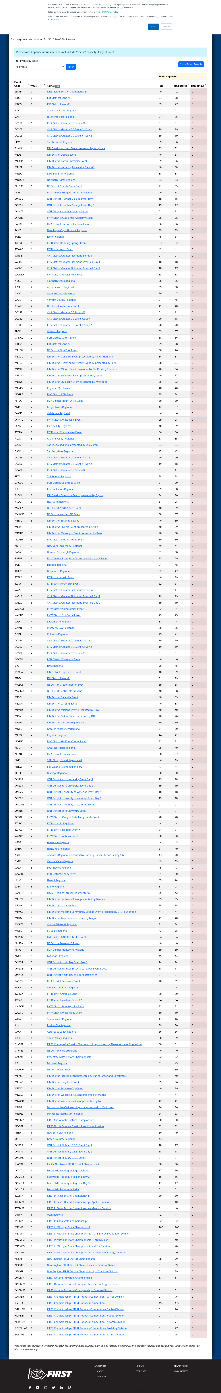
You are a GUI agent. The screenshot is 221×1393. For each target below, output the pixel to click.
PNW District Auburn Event (62, 836)
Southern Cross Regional (61, 281)
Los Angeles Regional (59, 867)
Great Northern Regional (61, 747)
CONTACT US (100, 1376)
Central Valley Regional (60, 861)
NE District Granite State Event (64, 186)
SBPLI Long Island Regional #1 (64, 760)
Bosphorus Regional (58, 571)
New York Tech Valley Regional (64, 546)
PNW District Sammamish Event (65, 609)
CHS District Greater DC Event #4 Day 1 (69, 457)
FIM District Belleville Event (62, 697)
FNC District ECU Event (60, 394)
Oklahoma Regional (58, 413)
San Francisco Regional (60, 451)
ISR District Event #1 (58, 98)
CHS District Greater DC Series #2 (66, 312)
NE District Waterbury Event (63, 306)
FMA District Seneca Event (62, 754)
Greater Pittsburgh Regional (63, 552)
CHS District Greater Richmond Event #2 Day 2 (73, 602)
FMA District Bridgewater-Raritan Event (69, 192)
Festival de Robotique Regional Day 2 (68, 1176)
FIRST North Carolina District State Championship (75, 1126)
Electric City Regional (59, 426)
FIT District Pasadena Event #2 (64, 1000)
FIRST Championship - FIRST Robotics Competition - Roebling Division (87, 1328)
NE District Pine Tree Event (62, 350)
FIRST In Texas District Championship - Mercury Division (79, 1208)
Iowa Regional (55, 665)
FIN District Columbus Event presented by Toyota (75, 495)
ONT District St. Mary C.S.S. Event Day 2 (69, 1151)
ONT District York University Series (67, 811)
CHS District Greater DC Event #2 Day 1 (69, 318)
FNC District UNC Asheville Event (65, 539)
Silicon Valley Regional (60, 1038)
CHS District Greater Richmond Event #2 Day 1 (73, 596)
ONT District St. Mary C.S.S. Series (66, 1158)
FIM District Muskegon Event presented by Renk (74, 533)
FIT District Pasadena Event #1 (64, 829)
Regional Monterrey (58, 388)
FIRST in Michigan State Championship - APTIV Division (78, 1246)
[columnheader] (22, 84)
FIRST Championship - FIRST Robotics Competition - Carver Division (85, 1296)
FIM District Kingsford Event (63, 1082)
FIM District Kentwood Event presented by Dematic (76, 899)
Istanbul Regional (57, 564)
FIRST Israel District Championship (67, 91)
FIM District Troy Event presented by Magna (72, 918)
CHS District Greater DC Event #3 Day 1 (69, 640)
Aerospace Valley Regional (62, 1031)
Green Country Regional (61, 1139)
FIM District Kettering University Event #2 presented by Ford (81, 363)
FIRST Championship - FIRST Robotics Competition (76, 1303)
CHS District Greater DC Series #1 (66, 123)
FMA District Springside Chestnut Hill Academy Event (77, 558)
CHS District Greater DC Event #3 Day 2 (69, 646)
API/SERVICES (100, 1366)
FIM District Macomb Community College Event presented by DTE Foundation (91, 911)
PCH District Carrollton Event (63, 659)
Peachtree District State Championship (69, 1057)
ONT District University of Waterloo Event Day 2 (74, 798)
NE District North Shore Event (64, 508)
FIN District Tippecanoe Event (64, 672)
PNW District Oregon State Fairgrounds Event (73, 817)
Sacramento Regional (59, 621)
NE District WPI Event (59, 1069)
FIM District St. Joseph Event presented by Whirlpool (77, 381)
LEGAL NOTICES (181, 1371)
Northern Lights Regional (61, 180)
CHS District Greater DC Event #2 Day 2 (69, 325)
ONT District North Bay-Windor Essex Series (72, 975)
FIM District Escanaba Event (63, 520)
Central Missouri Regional (62, 924)
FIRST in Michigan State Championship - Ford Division (78, 1240)
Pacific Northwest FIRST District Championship (73, 1164)
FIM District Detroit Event (61, 154)
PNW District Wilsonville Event (64, 419)
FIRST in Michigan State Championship (69, 1227)
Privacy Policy (109, 12)
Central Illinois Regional (60, 489)
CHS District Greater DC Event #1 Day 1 (69, 129)
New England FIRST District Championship (71, 1259)
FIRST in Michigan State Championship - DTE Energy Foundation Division (88, 1233)
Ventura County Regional (61, 299)
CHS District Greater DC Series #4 (66, 470)
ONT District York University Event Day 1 (70, 779)
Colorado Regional (57, 634)
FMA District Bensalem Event (63, 981)
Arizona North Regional (60, 287)
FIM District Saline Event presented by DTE (71, 716)
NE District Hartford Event (62, 1050)
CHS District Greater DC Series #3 (66, 653)
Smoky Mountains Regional (62, 987)
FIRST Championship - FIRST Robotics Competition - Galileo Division (85, 1309)
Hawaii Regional (56, 880)
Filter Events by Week (26, 60)
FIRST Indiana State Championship (67, 1221)
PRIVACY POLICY (181, 1366)
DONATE (140, 1366)
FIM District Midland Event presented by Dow (73, 710)
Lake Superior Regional (60, 173)
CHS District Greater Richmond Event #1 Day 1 (73, 262)
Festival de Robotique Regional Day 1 (68, 1170)
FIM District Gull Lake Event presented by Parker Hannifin (80, 356)
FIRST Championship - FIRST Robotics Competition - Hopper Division (86, 1315)
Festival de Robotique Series (63, 1189)
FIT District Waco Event (60, 249)
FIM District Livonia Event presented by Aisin (72, 527)
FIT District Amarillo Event (62, 994)
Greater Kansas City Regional (63, 729)
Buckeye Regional (57, 773)
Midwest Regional (57, 1063)
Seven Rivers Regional (59, 1019)
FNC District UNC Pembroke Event (66, 937)
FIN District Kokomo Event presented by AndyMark (76, 148)
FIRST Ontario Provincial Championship (69, 1277)
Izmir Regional (55, 236)
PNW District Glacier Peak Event (65, 274)
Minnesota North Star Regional (65, 1113)
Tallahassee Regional (59, 476)
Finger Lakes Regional (59, 407)
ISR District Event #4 (58, 678)
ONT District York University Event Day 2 (70, 785)
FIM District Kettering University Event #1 (71, 167)
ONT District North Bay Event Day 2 (67, 962)
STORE (141, 1371)
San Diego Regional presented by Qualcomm (73, 445)
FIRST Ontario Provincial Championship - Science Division (79, 1290)
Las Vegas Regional (58, 956)
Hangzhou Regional (58, 848)
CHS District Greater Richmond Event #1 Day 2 (73, 268)
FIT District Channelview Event (64, 432)
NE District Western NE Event (63, 514)
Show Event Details (191, 64)
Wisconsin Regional (58, 842)
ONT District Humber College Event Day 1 (71, 199)
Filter (71, 66)
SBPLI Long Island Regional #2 (64, 766)
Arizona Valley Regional (60, 438)
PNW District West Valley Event (64, 1012)
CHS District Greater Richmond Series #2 (70, 590)
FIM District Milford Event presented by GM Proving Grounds (82, 369)
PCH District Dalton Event (61, 337)
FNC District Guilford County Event (67, 741)
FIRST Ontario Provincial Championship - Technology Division (82, 1284)
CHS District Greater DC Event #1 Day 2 (69, 135)
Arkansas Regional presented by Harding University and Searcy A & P (86, 855)
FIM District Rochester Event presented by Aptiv (74, 375)
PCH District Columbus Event (63, 482)
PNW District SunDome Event (64, 615)
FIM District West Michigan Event (66, 722)
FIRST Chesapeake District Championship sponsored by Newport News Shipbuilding (95, 1044)
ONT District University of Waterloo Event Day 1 (74, 792)
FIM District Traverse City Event (65, 1088)
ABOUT (100, 1371)
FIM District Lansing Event (62, 703)
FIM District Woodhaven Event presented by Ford (75, 1101)
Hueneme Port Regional (61, 116)
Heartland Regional (58, 501)
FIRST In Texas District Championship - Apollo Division (78, 1202)
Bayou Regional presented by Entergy (68, 893)
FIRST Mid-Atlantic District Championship (70, 1120)
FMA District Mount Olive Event (65, 400)
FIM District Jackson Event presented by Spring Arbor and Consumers (87, 1076)
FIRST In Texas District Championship (68, 1195)
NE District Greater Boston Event (65, 684)
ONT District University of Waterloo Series (71, 804)
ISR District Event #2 (58, 344)
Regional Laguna (56, 735)
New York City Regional (60, 1132)
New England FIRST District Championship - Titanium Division (82, 1271)
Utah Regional (55, 1214)
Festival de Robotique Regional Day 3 (68, 1183)
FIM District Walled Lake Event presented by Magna (76, 1094)
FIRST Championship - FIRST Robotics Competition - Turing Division (85, 1334)
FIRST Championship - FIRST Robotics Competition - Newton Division (86, 1322)
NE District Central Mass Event (64, 691)
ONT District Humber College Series (67, 211)
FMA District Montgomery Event (65, 949)
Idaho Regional (56, 886)
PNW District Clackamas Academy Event (70, 217)
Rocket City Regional (59, 1025)
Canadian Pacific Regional (62, 110)
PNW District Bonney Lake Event (65, 1006)
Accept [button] (153, 27)
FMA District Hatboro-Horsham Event (68, 224)
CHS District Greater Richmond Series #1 (70, 255)
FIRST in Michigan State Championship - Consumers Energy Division (86, 1252)
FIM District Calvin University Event (67, 161)
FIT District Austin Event (60, 577)
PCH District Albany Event (61, 874)
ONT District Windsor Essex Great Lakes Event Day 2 (77, 968)
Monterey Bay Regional (60, 628)
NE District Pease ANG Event (63, 943)
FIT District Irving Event (60, 823)
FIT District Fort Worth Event (63, 583)
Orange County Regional (61, 293)
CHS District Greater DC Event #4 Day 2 (69, 464)
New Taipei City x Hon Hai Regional (67, 230)
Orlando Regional (57, 331)
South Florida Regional (60, 142)
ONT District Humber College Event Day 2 (71, 205)
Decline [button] (166, 27)
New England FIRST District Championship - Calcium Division (81, 1265)
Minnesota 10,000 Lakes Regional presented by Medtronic (80, 1107)
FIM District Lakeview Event (62, 905)
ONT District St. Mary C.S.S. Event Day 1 (69, 1145)
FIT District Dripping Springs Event (67, 243)
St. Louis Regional (57, 930)
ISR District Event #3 (58, 104)
